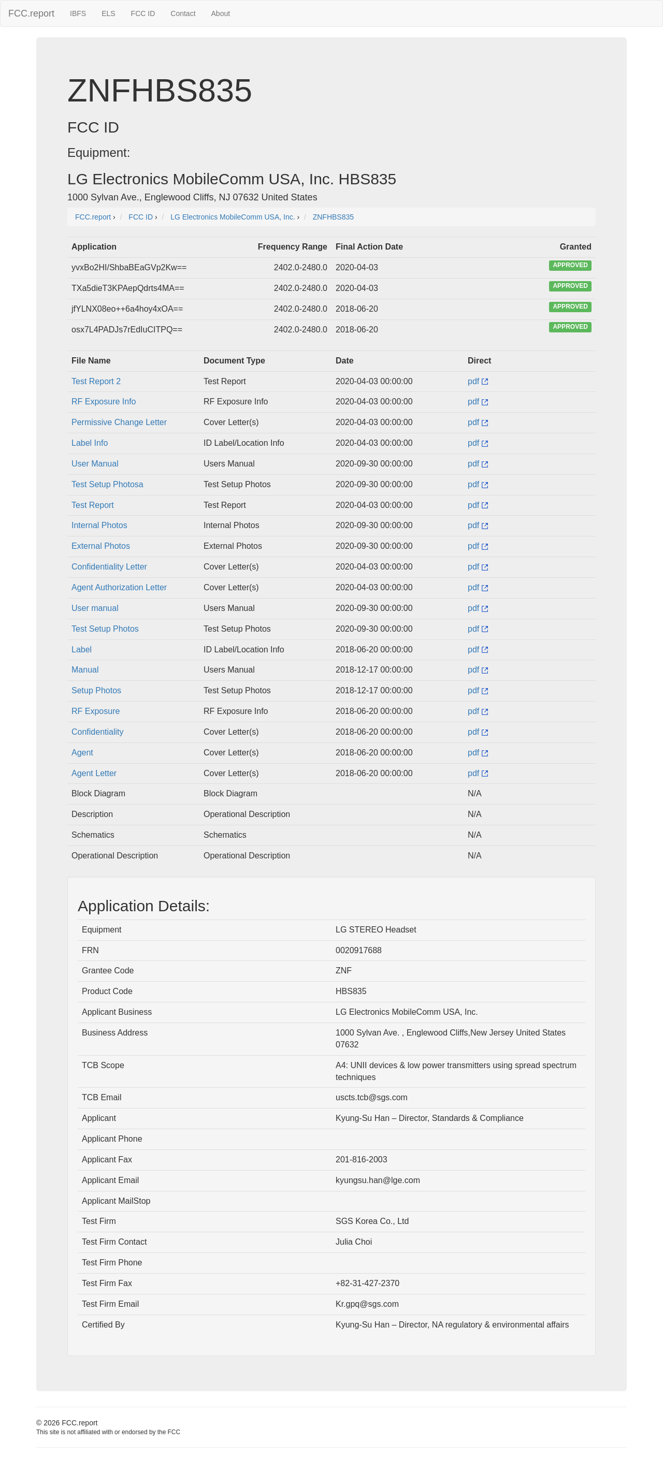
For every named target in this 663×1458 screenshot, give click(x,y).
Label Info (89, 443)
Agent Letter (94, 773)
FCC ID (143, 13)
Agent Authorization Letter (119, 587)
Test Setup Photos (105, 628)
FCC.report (31, 13)
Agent (82, 752)
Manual (84, 669)
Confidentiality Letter (109, 566)
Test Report (92, 505)
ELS (108, 13)
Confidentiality (97, 731)
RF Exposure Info (103, 401)
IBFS (78, 13)
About (220, 13)
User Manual (95, 463)
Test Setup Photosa (107, 484)
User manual (95, 608)
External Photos (100, 546)
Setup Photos (96, 690)
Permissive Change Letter (119, 422)
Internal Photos (99, 525)
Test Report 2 (96, 381)
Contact (182, 13)
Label (81, 649)
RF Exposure (95, 711)
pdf (478, 381)
